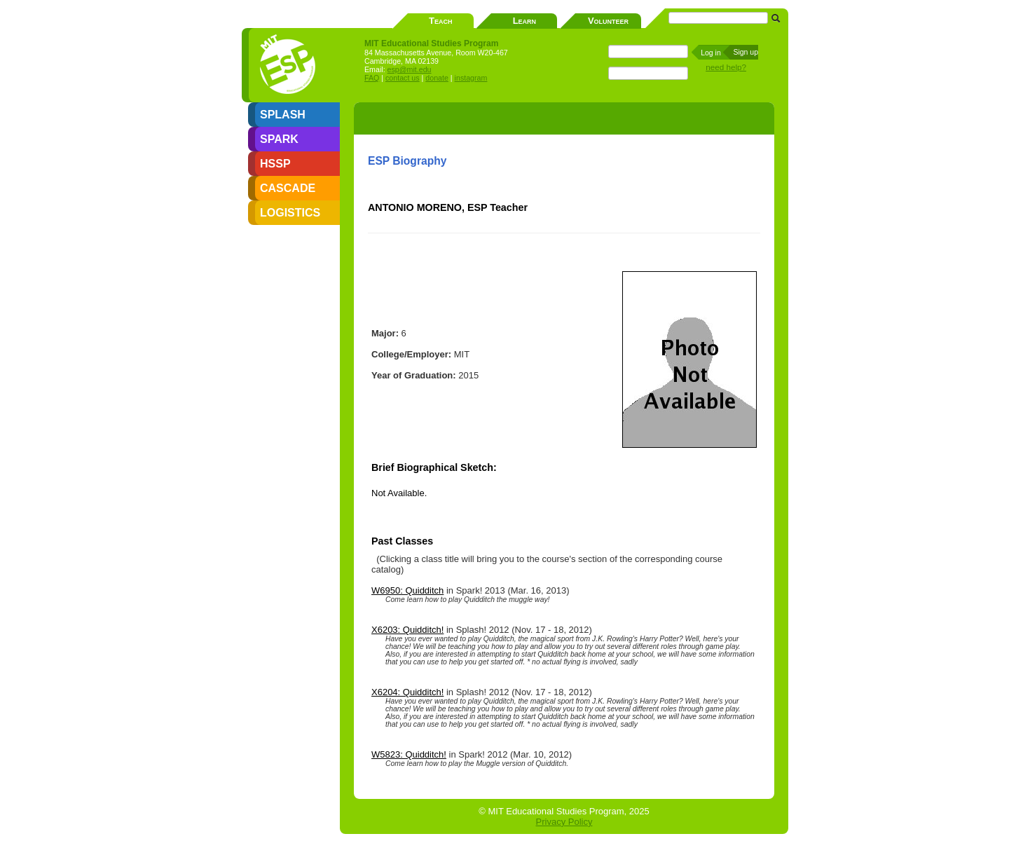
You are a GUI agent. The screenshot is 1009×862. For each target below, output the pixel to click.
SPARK (279, 139)
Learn (524, 20)
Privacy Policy (564, 821)
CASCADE (287, 188)
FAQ (371, 78)
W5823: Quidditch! (408, 754)
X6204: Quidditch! (407, 692)
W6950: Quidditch (407, 590)
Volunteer (608, 20)
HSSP (275, 164)
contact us (402, 78)
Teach (440, 20)
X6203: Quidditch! (407, 629)
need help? (726, 66)
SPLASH (283, 115)
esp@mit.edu (409, 69)
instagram (471, 78)
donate (436, 78)
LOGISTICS (290, 213)
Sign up (745, 52)
